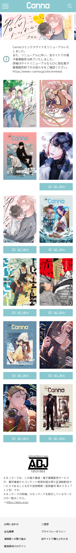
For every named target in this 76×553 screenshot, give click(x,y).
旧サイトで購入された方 (54, 538)
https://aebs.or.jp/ (17, 502)
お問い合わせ (11, 524)
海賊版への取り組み (15, 538)
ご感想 (45, 524)
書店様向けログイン (15, 546)
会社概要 (9, 531)
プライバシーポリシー (53, 531)
